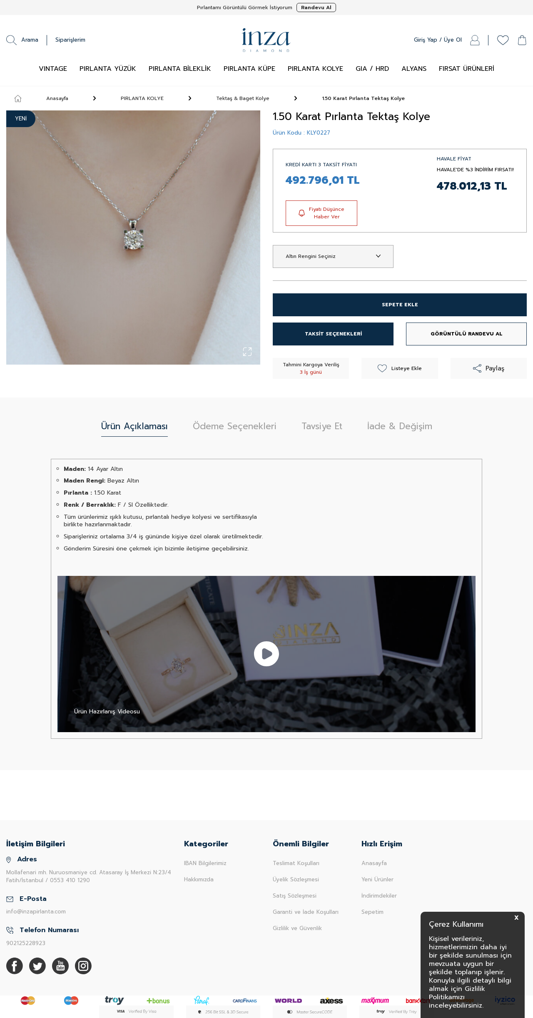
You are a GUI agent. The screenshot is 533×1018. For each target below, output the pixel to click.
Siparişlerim (70, 39)
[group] (133, 237)
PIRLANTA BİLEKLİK (180, 69)
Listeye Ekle (399, 368)
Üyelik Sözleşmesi (296, 879)
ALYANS (413, 69)
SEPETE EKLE (400, 304)
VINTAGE (53, 69)
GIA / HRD (372, 69)
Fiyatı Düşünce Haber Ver (321, 212)
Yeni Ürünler (377, 879)
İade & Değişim (399, 426)
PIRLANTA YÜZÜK (108, 69)
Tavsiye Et (321, 426)
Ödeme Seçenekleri (234, 426)
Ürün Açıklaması (134, 426)
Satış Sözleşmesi (294, 896)
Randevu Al (316, 7)
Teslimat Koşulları (296, 863)
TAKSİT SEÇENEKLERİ (333, 334)
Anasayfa (41, 98)
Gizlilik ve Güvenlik (297, 928)
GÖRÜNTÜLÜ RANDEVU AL (467, 334)
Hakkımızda (199, 879)
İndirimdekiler (379, 896)
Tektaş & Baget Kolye (242, 98)
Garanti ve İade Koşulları (306, 912)
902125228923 (25, 943)
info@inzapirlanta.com (36, 911)
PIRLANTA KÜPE (249, 69)
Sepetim (372, 912)
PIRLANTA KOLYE (315, 69)
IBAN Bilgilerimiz (205, 863)
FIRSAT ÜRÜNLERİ (466, 69)
